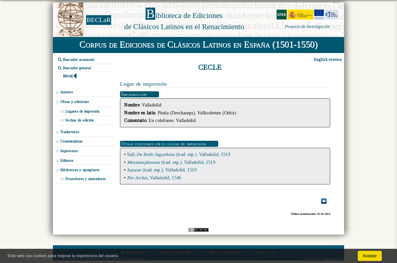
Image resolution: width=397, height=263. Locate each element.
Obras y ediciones (74, 102)
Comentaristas (71, 141)
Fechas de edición (79, 120)
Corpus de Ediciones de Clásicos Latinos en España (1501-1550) (199, 44)
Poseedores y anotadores (85, 179)
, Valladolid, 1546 (154, 177)
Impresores (69, 151)
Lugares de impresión (82, 111)
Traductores (69, 132)
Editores (66, 161)
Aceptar (370, 256)
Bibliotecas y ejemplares (80, 170)
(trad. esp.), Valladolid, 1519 (171, 162)
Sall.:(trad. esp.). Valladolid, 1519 (178, 154)
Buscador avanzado (76, 60)
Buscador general (74, 68)
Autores (66, 92)
